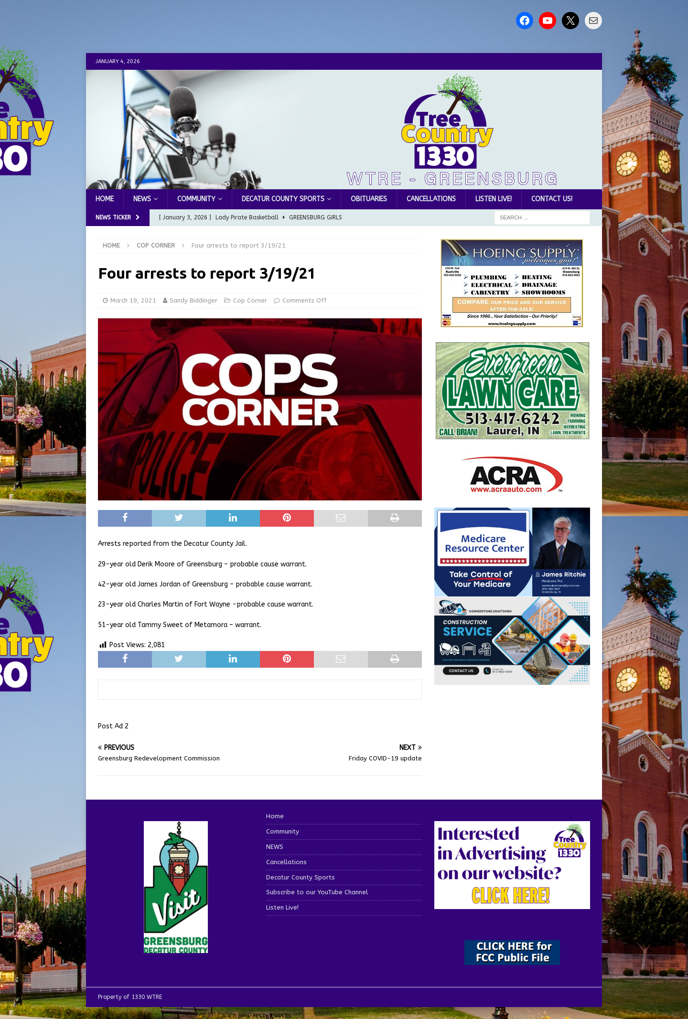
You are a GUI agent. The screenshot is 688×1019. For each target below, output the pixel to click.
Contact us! (551, 199)
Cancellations (431, 199)
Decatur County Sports (283, 199)
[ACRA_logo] (512, 487)
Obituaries (369, 199)
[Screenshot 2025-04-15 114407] (512, 435)
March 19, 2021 (133, 300)
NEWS (142, 199)
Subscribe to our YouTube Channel (317, 892)
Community (196, 199)
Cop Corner (250, 300)
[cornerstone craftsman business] (512, 679)
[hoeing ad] (512, 323)
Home (105, 199)
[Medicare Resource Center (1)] (512, 591)
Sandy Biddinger (193, 300)
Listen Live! (493, 199)
